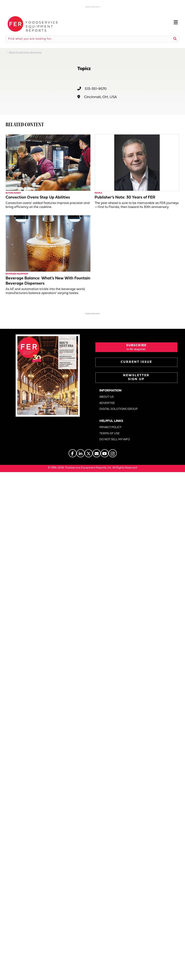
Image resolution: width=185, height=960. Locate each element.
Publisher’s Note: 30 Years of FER (125, 198)
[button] (136, 347)
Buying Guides (13, 193)
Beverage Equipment (17, 274)
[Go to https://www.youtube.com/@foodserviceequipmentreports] (105, 453)
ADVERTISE (107, 403)
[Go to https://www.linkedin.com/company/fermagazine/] (81, 453)
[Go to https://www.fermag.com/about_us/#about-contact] (97, 453)
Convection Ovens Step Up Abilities (38, 198)
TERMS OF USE (109, 433)
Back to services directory (25, 52)
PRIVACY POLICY (110, 427)
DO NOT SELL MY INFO (114, 439)
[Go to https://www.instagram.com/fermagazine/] (113, 453)
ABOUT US (106, 396)
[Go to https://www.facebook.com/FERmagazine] (73, 453)
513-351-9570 (96, 89)
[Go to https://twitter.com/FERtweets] (89, 453)
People (98, 193)
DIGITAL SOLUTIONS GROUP (118, 409)
